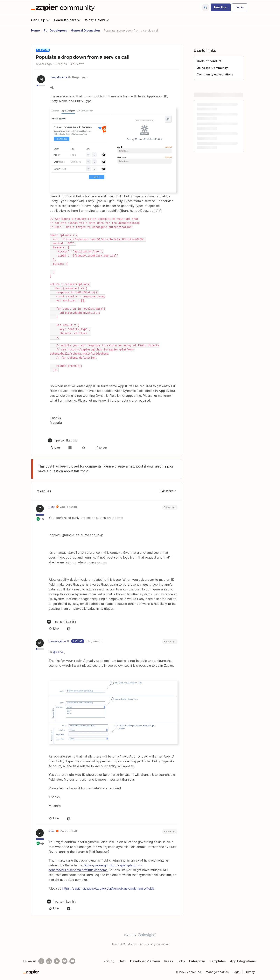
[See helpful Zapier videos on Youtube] (72, 961)
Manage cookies (217, 972)
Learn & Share (67, 20)
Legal (236, 972)
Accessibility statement (154, 944)
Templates (218, 961)
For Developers (55, 30)
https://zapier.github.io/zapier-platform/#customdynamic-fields (108, 888)
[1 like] (62, 440)
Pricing (109, 961)
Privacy (249, 972)
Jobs (181, 961)
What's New (97, 20)
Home (35, 30)
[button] (221, 7)
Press (168, 961)
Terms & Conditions (124, 944)
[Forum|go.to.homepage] (63, 7)
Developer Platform (145, 961)
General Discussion (85, 30)
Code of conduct (209, 61)
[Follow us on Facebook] (41, 961)
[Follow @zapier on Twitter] (64, 961)
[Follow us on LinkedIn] (49, 961)
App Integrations (243, 961)
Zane (52, 507)
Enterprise (197, 961)
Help (122, 961)
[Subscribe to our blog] (57, 961)
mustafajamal (58, 77)
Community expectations (215, 74)
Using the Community (212, 68)
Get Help (40, 20)
